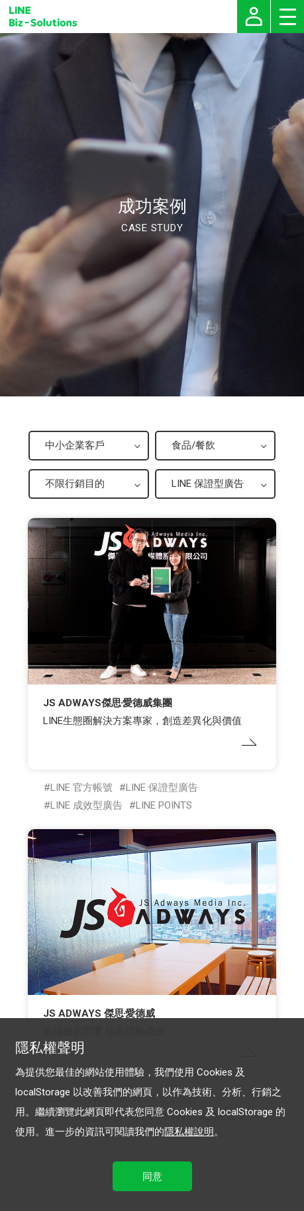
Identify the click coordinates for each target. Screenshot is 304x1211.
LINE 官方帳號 (81, 787)
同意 (152, 1177)
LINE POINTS (164, 805)
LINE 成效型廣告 (86, 805)
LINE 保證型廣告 (162, 787)
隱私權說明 (189, 1132)
